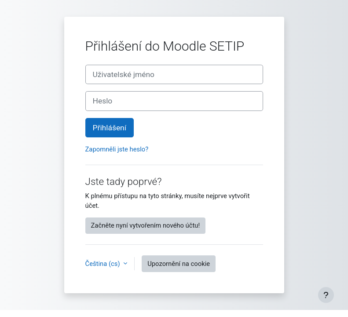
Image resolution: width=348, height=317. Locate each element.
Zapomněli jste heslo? (117, 149)
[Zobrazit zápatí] (326, 295)
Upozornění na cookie (178, 264)
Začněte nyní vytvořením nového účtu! (145, 225)
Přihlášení (110, 127)
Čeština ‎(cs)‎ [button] (103, 264)
